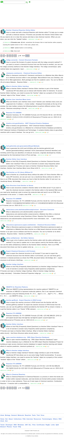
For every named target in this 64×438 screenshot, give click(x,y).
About (11, 419)
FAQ (24, 419)
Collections (18, 419)
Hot (6, 419)
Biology (7, 415)
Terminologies (47, 419)
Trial (38, 415)
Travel (15, 426)
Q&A (57, 424)
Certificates (41, 424)
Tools (34, 415)
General (14, 415)
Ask (6, 421)
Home (2, 419)
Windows (21, 424)
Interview (29, 419)
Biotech (3, 426)
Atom (2, 415)
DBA (15, 424)
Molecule (21, 415)
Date (27, 55)
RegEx (48, 424)
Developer (9, 424)
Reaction (28, 415)
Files (34, 424)
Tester (2, 424)
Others (55, 419)
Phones (9, 426)
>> (15, 55)
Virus (42, 415)
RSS (60, 419)
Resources (37, 419)
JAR (26, 424)
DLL (30, 424)
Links (53, 424)
